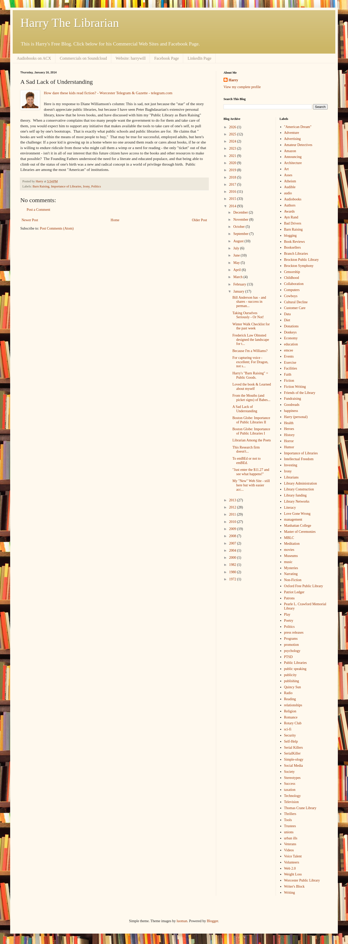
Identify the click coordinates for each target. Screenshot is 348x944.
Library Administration (300, 483)
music (288, 562)
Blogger (212, 921)
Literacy (290, 507)
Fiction (289, 380)
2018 (233, 177)
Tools (288, 820)
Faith (287, 374)
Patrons (289, 598)
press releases (294, 632)
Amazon (290, 151)
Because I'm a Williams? (249, 351)
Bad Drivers (292, 223)
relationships (293, 705)
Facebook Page (166, 58)
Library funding (295, 495)
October (239, 227)
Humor (289, 447)
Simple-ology (293, 759)
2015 (233, 199)
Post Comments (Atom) (57, 228)
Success (289, 784)
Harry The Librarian (69, 22)
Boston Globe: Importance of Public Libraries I (251, 431)
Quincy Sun (292, 687)
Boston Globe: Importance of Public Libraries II (251, 420)
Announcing (293, 157)
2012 (233, 507)
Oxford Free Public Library (303, 586)
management (293, 519)
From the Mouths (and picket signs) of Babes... (251, 398)
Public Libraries (295, 663)
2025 (233, 134)
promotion (291, 645)
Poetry (288, 620)
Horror (289, 441)
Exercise (290, 362)
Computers (291, 290)
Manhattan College (297, 525)
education (291, 344)
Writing (289, 892)
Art (286, 169)
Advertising (292, 139)
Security (290, 735)
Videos (289, 850)
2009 (233, 529)
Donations (291, 326)
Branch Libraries (296, 253)
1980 (233, 572)
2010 (233, 522)
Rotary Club (293, 723)
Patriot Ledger (294, 592)
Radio (288, 693)
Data (287, 314)
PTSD (288, 657)
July (236, 248)
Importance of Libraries (66, 186)
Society (289, 772)
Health (288, 423)
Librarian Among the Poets (251, 440)
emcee (288, 350)
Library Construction (299, 489)
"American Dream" (297, 127)
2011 (233, 514)
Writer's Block (294, 886)
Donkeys (290, 332)
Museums (291, 556)
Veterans (290, 844)
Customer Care (294, 308)
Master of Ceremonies (299, 532)
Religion (290, 711)
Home (115, 220)
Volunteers (291, 862)
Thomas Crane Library (300, 808)
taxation (289, 790)
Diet (287, 320)
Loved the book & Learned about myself (251, 386)
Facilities (290, 368)
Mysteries (291, 568)
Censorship (292, 272)
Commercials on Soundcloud (83, 58)
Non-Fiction (292, 580)
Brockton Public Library (301, 260)
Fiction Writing (295, 387)
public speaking (295, 669)
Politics (96, 186)
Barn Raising (41, 186)
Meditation (291, 544)
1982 (233, 565)
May (237, 263)
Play (287, 614)
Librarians (291, 477)
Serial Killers (293, 747)
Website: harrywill (131, 58)
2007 (233, 543)
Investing (290, 465)
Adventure (291, 133)
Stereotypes (292, 778)
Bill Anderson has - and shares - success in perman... (249, 302)
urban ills (290, 838)
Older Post (199, 220)
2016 (233, 192)
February (240, 284)
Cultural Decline (296, 302)
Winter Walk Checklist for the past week (251, 326)
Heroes (289, 429)
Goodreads (291, 405)
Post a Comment (38, 210)
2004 (233, 550)
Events (289, 356)
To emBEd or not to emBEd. (246, 461)
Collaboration (294, 284)
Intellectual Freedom (298, 459)
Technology (292, 796)
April (237, 270)
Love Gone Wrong (297, 514)
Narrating (291, 574)
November (241, 219)
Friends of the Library (299, 393)
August (238, 241)
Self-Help (291, 741)
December (241, 212)
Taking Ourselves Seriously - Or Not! (248, 315)
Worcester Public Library (302, 880)
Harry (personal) (296, 417)
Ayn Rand (291, 217)
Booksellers (292, 247)
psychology (292, 651)
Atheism (290, 181)
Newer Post (30, 220)
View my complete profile (242, 87)
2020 (233, 163)
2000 (233, 557)
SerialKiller (292, 753)
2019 (233, 170)
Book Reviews (294, 242)
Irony (86, 186)
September (241, 234)
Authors (289, 205)
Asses (288, 175)
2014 (233, 206)
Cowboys (290, 296)
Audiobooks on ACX (34, 58)
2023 (233, 148)
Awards (289, 211)
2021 (233, 156)
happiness (291, 411)
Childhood (291, 278)
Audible (289, 187)
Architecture (293, 163)
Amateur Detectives (298, 145)
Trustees (290, 826)
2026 (233, 127)
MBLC (289, 538)
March (238, 277)
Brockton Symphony (298, 266)
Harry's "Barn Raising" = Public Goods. (250, 375)
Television (291, 802)
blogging (290, 235)
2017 (233, 184)
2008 (233, 536)
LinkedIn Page (199, 58)
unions (288, 832)
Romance (290, 717)
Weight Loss (293, 874)
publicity (290, 675)
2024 (233, 141)
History (289, 435)
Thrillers (290, 814)
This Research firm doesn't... (246, 449)
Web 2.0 (290, 868)
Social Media (293, 765)
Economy (291, 338)
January (239, 291)
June (237, 255)
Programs (291, 639)
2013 (233, 500)
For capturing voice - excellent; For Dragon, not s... (250, 362)
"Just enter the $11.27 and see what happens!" (250, 472)
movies (289, 550)
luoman (182, 921)
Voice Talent (293, 856)
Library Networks (296, 501)
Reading (290, 699)
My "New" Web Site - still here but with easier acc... (251, 485)
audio (288, 193)
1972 (233, 579)
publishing (291, 681)
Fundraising (292, 399)
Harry (233, 80)
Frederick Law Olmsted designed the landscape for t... (250, 339)
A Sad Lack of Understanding (244, 409)
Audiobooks (292, 199)
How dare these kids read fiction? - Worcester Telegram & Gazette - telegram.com (108, 93)
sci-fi (287, 729)
